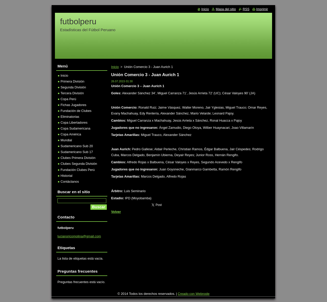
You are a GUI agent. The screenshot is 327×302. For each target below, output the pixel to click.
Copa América (71, 134)
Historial (66, 176)
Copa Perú (68, 99)
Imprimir (262, 9)
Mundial (66, 140)
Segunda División (73, 87)
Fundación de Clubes (76, 111)
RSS (246, 9)
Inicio (115, 67)
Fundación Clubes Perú (78, 170)
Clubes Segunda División (79, 164)
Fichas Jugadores (73, 105)
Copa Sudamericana (75, 128)
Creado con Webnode (193, 294)
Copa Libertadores (74, 122)
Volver (116, 212)
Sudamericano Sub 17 (77, 152)
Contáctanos (70, 181)
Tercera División (72, 93)
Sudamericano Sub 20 (77, 146)
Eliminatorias (70, 117)
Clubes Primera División (78, 158)
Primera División (72, 81)
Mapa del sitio (226, 9)
